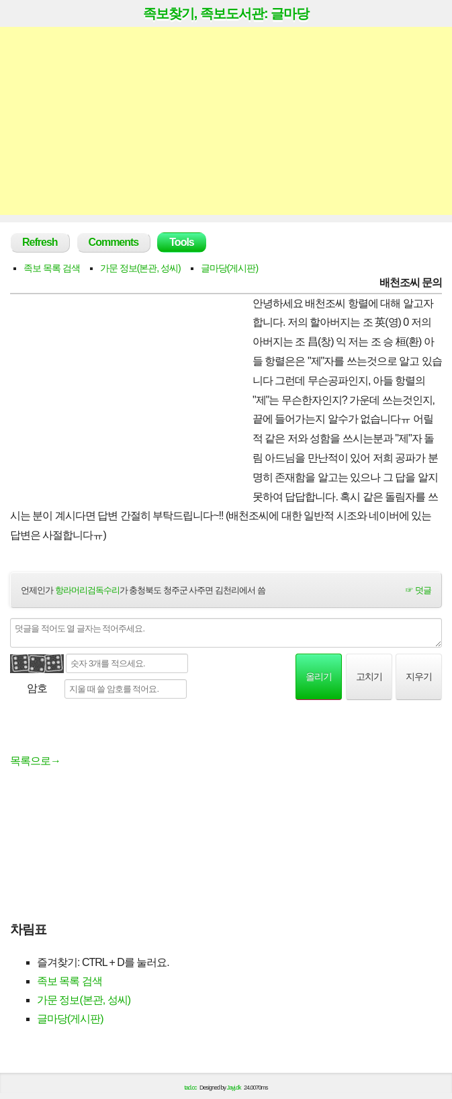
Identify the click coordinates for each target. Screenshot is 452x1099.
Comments (114, 242)
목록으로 (35, 760)
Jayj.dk (234, 1087)
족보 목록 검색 (52, 268)
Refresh (40, 242)
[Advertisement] (226, 121)
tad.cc (191, 1087)
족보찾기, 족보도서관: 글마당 (226, 13)
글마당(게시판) (229, 268)
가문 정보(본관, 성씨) (140, 268)
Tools (181, 242)
